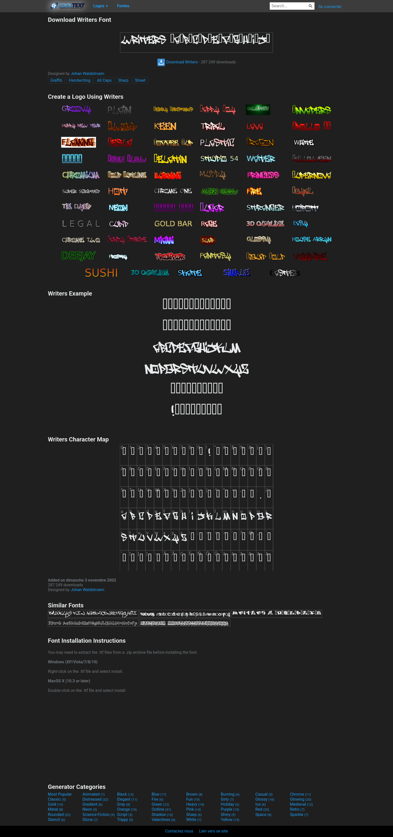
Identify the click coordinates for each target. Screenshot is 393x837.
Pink (193, 809)
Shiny (228, 814)
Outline (161, 809)
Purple (230, 809)
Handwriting (79, 80)
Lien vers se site (213, 831)
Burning (230, 794)
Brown (194, 794)
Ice (260, 804)
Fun (193, 799)
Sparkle (299, 814)
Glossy (264, 799)
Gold (55, 804)
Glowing (300, 799)
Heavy (195, 804)
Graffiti (56, 80)
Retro (297, 809)
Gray (123, 804)
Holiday (230, 804)
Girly (227, 799)
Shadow (162, 814)
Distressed (95, 799)
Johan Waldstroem (87, 73)
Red (262, 809)
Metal (55, 809)
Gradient (92, 804)
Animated (93, 794)
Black (125, 794)
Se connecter (330, 6)
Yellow (230, 819)
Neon (89, 809)
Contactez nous (179, 831)
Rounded (59, 814)
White (194, 819)
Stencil (56, 819)
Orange (127, 809)
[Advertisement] (24, 91)
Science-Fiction (98, 814)
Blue (159, 794)
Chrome (300, 794)
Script (125, 814)
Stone (90, 819)
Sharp (123, 80)
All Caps (104, 80)
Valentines (163, 819)
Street (140, 80)
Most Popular (60, 794)
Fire (157, 799)
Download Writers (177, 62)
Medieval (301, 804)
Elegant (127, 799)
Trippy (125, 819)
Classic (57, 799)
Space (263, 814)
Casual (264, 794)
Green (160, 804)
